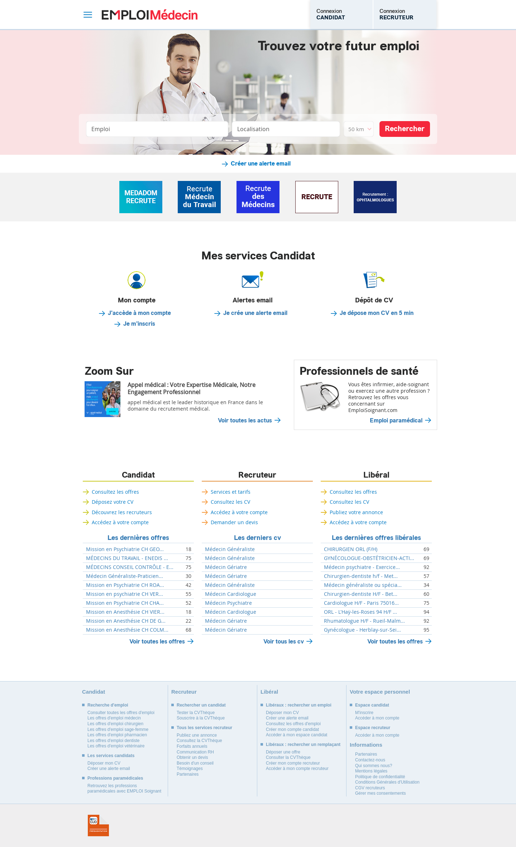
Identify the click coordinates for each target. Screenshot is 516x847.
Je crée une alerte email (255, 313)
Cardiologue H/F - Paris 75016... (361, 603)
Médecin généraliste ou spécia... (363, 585)
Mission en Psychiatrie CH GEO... (125, 549)
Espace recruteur (372, 727)
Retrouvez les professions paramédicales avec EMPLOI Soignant (124, 788)
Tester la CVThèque (196, 712)
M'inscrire (364, 712)
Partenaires (188, 774)
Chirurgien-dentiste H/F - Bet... (360, 594)
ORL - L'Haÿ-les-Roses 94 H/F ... (360, 612)
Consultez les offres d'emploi (293, 723)
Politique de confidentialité (380, 776)
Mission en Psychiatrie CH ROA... (125, 585)
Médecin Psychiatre (228, 603)
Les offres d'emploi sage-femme (117, 729)
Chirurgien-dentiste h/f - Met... (361, 576)
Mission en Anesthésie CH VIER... (125, 612)
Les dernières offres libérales (376, 537)
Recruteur (257, 475)
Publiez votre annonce (356, 512)
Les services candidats (110, 755)
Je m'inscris (139, 323)
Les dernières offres (138, 537)
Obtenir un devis (192, 757)
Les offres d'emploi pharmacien (117, 734)
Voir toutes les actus (245, 420)
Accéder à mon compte (377, 718)
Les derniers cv (257, 537)
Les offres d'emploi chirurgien (115, 723)
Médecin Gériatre (226, 567)
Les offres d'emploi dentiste (113, 740)
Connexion (330, 14)
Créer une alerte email (261, 163)
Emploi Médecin (149, 14)
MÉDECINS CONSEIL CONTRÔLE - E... (129, 567)
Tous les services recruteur (204, 727)
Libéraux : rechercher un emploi (298, 705)
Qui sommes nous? (373, 765)
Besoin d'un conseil (195, 763)
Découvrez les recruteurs (122, 512)
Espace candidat (372, 705)
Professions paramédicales (115, 778)
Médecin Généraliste (230, 549)
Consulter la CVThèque (288, 757)
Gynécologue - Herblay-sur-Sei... (362, 630)
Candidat (138, 475)
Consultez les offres (115, 491)
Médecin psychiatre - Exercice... (362, 567)
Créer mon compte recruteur (293, 763)
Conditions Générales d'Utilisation (387, 782)
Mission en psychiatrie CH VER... (124, 594)
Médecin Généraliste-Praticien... (124, 576)
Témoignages (190, 768)
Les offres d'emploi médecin (114, 718)
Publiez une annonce (197, 735)
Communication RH (195, 752)
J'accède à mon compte (139, 313)
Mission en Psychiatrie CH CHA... (125, 603)
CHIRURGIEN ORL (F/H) (350, 549)
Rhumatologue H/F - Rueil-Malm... (364, 621)
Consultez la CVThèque (199, 740)
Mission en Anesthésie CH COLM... (127, 630)
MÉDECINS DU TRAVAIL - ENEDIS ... (127, 558)
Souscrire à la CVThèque (201, 718)
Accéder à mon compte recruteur (297, 768)
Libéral (376, 475)
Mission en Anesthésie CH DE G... (126, 621)
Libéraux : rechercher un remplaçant (303, 744)
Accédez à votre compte (120, 522)
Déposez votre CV (112, 501)
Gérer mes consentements (380, 793)
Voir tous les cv (283, 641)
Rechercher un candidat (201, 705)
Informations (366, 745)
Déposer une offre (283, 752)
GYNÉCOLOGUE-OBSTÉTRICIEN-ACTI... (369, 558)
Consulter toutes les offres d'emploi (120, 712)
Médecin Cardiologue (230, 594)
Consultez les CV (230, 501)
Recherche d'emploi (107, 705)
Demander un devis (234, 522)
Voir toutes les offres (157, 641)
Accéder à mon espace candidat (296, 734)
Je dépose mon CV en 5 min (377, 313)
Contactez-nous (370, 759)
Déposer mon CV (103, 763)
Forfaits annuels (192, 746)
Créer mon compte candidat (292, 729)
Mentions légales (371, 771)
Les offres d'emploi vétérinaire (116, 745)
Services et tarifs (230, 491)
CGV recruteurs (370, 787)
